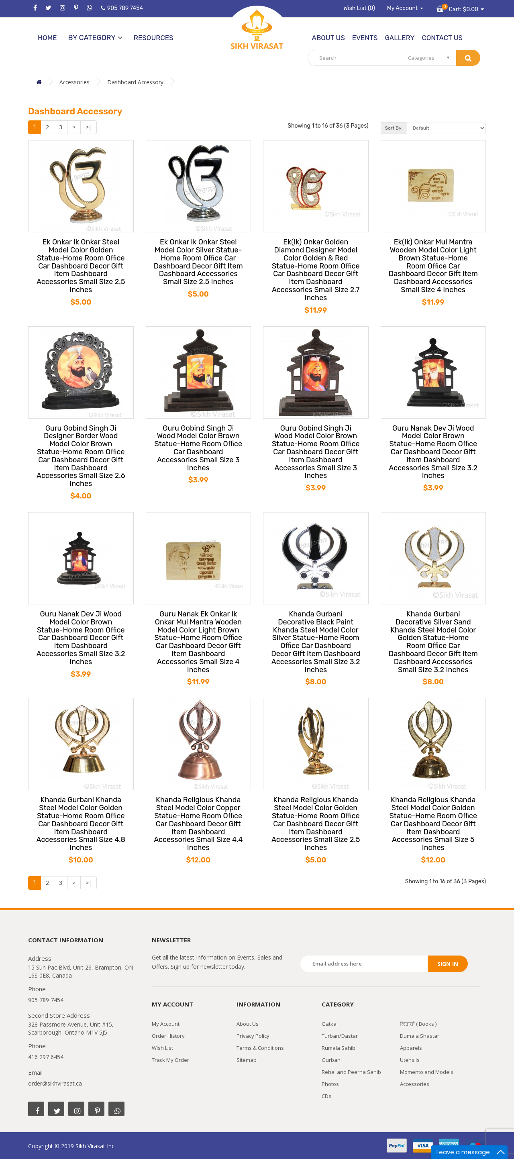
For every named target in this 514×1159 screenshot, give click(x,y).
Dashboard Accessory (136, 82)
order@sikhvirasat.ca (55, 1083)
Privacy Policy (253, 1035)
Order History (168, 1035)
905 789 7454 (122, 8)
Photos (330, 1084)
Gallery (399, 38)
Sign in (447, 964)
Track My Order (170, 1059)
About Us (328, 38)
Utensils (410, 1059)
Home (47, 38)
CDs (326, 1096)
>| (89, 127)
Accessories (74, 82)
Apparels (411, 1047)
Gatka (329, 1023)
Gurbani (332, 1059)
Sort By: (394, 128)
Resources (153, 38)
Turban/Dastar (340, 1035)
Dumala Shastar (419, 1035)
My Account (165, 1023)
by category (95, 37)
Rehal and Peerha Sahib (351, 1072)
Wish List (162, 1047)
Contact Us (442, 38)
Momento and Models (426, 1072)
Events (365, 38)
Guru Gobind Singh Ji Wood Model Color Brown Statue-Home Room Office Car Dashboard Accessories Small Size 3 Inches (198, 448)
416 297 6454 (45, 1057)
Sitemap (247, 1059)
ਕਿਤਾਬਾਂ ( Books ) (418, 1023)
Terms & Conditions (260, 1047)
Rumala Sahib (338, 1047)
